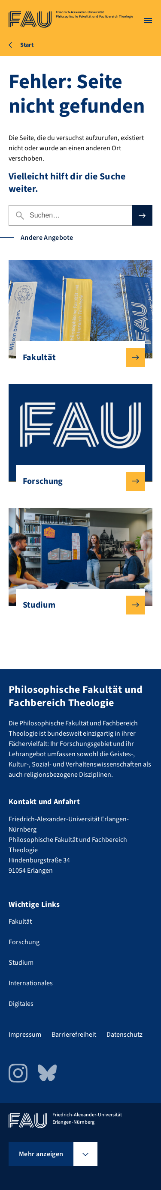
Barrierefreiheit (74, 1034)
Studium (77, 605)
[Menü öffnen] (148, 20)
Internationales (31, 983)
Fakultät (77, 357)
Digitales (21, 1003)
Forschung (77, 481)
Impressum (25, 1034)
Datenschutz (124, 1034)
